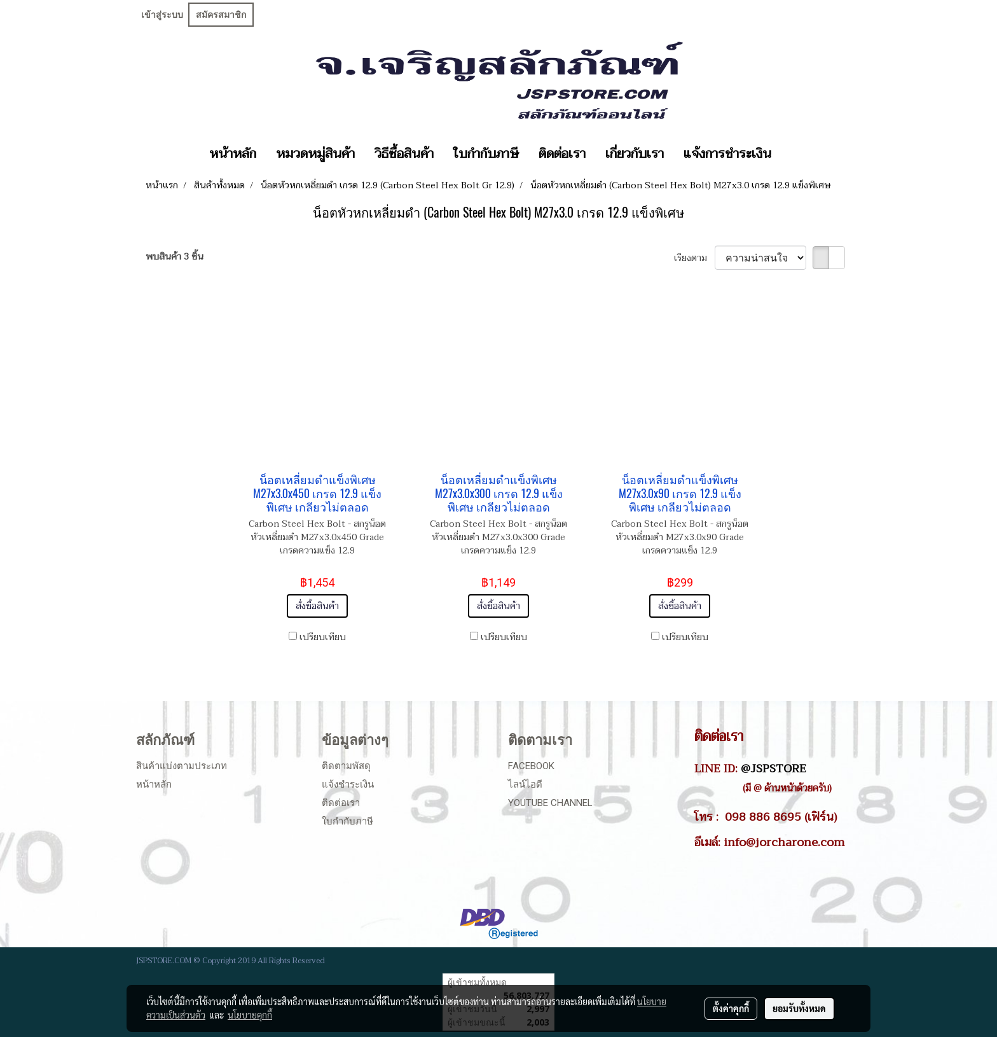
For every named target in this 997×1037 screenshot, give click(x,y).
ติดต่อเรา (562, 154)
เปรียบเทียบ (322, 637)
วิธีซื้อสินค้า (404, 154)
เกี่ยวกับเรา (634, 154)
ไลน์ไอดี (525, 784)
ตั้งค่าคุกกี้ (731, 1008)
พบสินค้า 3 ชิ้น (174, 256)
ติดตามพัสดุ (346, 766)
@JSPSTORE (773, 768)
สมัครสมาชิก (221, 15)
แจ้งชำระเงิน (348, 784)
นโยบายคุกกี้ (250, 1014)
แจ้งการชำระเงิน (727, 154)
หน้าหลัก (232, 154)
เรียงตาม (694, 258)
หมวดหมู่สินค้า (315, 154)
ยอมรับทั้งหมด (799, 1008)
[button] (792, 154)
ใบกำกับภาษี (486, 154)
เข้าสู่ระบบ (162, 15)
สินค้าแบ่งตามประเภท (181, 766)
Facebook (531, 766)
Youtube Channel (550, 803)
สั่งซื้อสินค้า (317, 606)
